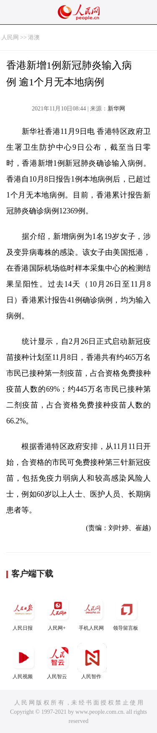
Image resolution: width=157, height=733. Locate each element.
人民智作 (92, 661)
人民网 (10, 37)
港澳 (34, 37)
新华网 (116, 108)
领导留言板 (126, 613)
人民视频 (23, 661)
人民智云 (57, 661)
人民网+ (57, 613)
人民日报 (23, 613)
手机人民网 (92, 613)
